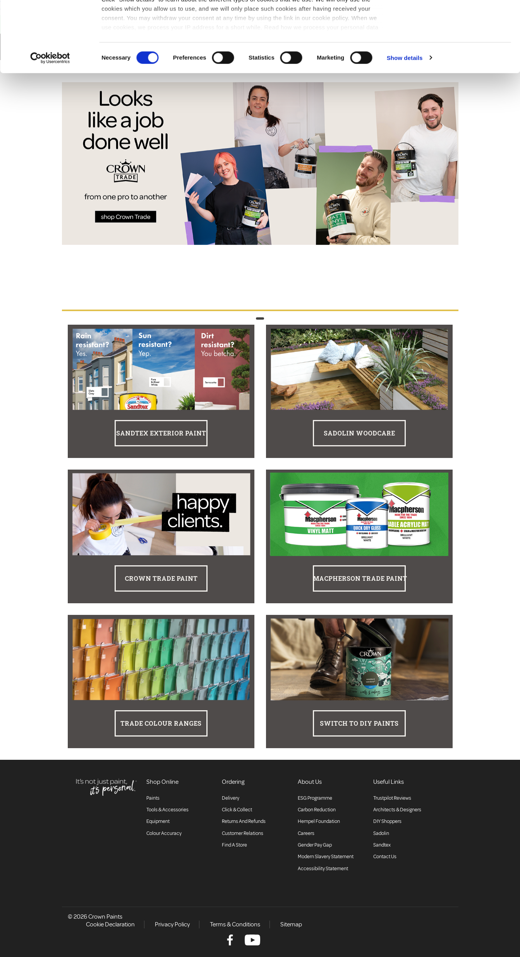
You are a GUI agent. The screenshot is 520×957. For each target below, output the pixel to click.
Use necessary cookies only (455, 46)
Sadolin (381, 833)
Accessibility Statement (323, 869)
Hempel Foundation (319, 821)
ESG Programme (315, 798)
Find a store (234, 845)
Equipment (158, 821)
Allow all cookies (455, 20)
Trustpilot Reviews (392, 798)
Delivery (230, 798)
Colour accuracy (164, 833)
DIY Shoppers (387, 821)
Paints (153, 798)
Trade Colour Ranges (160, 723)
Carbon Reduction (317, 810)
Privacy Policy (172, 924)
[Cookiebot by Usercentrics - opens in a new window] (50, 124)
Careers (306, 833)
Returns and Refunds (244, 821)
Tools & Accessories (167, 810)
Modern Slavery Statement (326, 857)
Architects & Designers (397, 810)
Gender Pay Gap (315, 845)
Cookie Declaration (110, 924)
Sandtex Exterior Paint (161, 433)
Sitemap (291, 924)
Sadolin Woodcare (359, 433)
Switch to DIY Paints (359, 723)
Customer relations (242, 833)
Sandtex (382, 845)
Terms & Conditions (235, 924)
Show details (405, 123)
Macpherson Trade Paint (359, 578)
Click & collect (237, 810)
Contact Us (384, 857)
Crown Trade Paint (161, 578)
